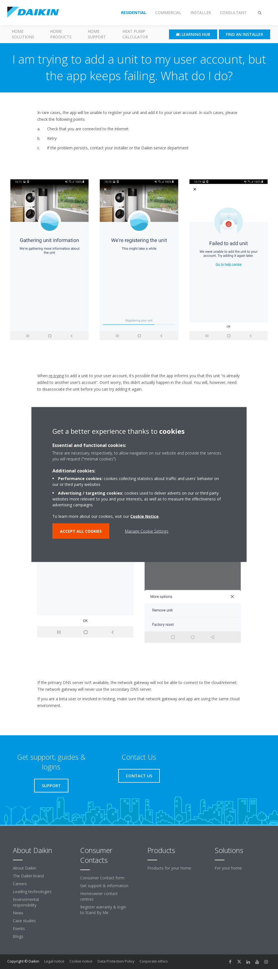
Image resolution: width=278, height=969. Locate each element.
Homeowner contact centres (99, 896)
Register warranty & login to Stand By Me (103, 909)
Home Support (97, 34)
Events (19, 928)
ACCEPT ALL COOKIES (81, 531)
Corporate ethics (154, 961)
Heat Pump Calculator (135, 34)
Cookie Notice (144, 516)
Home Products (60, 34)
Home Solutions (23, 34)
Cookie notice (81, 961)
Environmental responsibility (26, 902)
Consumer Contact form (102, 877)
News (18, 912)
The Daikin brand (28, 875)
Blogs (18, 936)
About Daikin (24, 868)
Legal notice (54, 961)
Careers (20, 883)
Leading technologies (32, 891)
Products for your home (169, 868)
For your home (228, 868)
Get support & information (104, 885)
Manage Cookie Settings (146, 531)
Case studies (24, 920)
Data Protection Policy (116, 961)
